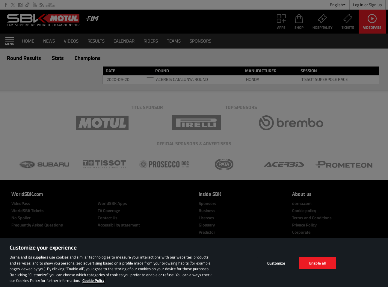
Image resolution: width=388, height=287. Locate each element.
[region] (194, 262)
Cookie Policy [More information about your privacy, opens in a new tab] (93, 280)
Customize (276, 262)
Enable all (317, 262)
